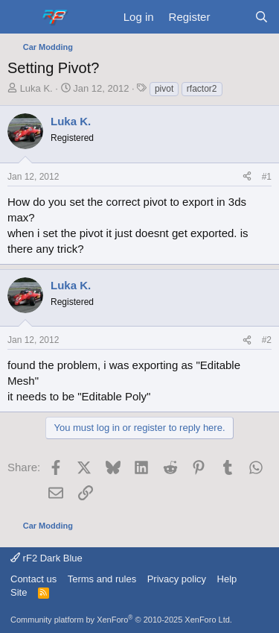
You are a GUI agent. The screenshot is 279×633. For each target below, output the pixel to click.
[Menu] (20, 17)
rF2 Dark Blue (46, 558)
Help (227, 579)
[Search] (261, 17)
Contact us (33, 579)
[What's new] (231, 17)
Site (18, 592)
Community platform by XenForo (121, 619)
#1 (267, 176)
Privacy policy (176, 579)
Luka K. (36, 88)
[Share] (247, 177)
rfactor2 (202, 89)
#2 (267, 340)
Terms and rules (102, 579)
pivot (164, 89)
